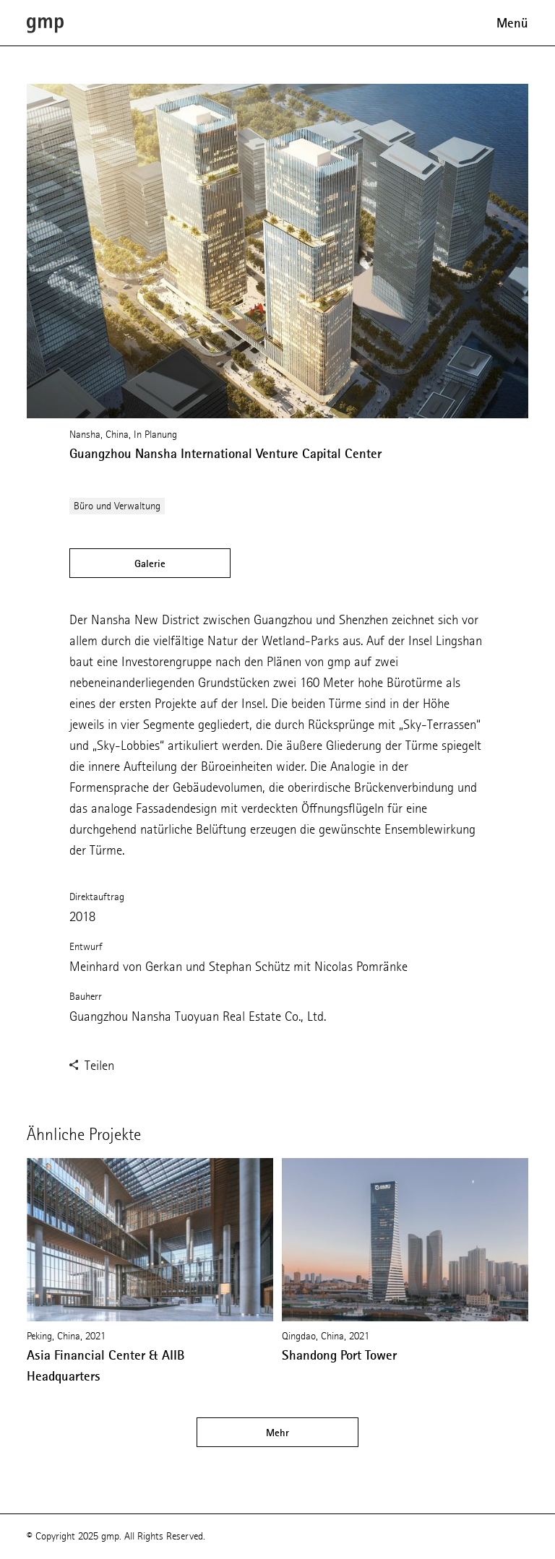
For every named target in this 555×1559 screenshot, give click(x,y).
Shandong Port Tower (339, 1355)
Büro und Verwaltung (117, 506)
